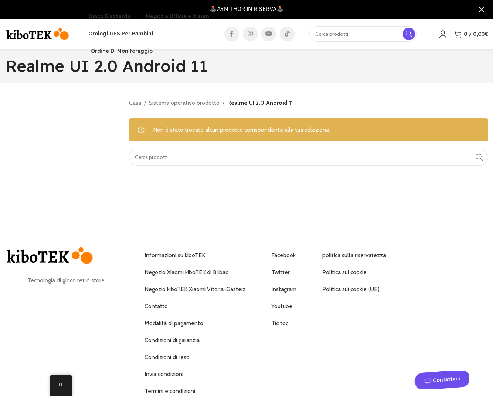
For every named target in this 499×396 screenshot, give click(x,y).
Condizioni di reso (167, 360)
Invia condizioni (164, 377)
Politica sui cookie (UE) (350, 292)
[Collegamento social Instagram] (250, 35)
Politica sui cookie (344, 275)
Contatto (156, 309)
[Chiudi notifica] (481, 9)
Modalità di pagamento (174, 326)
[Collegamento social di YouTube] (268, 35)
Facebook (283, 258)
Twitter (280, 275)
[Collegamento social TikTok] (287, 35)
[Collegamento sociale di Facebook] (231, 35)
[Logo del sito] (38, 34)
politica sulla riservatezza (354, 258)
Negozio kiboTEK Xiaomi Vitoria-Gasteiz (195, 292)
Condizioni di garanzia (172, 343)
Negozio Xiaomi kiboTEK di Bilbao (187, 275)
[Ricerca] (308, 160)
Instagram (283, 292)
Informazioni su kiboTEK (175, 258)
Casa (135, 105)
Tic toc (279, 326)
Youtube (281, 309)
